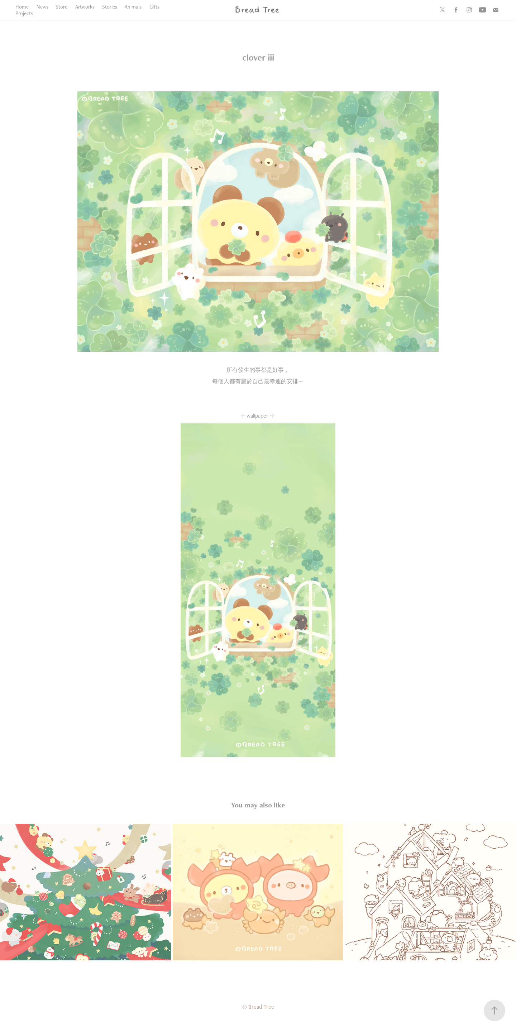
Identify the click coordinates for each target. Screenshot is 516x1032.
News (42, 6)
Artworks (85, 6)
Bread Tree (256, 9)
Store (61, 6)
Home (22, 6)
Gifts (154, 6)
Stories (109, 6)
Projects (24, 13)
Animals (133, 6)
